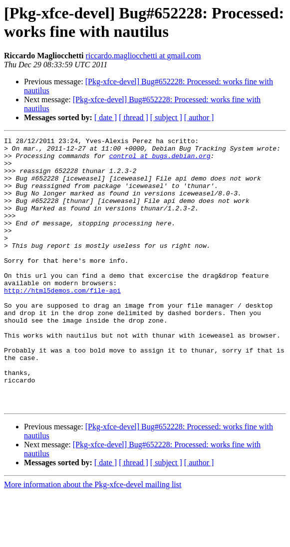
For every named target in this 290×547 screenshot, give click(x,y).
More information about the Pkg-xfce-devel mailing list (92, 538)
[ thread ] (133, 117)
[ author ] (199, 117)
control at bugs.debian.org (160, 160)
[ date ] (105, 117)
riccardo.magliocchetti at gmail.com (143, 55)
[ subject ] (166, 117)
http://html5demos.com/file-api (62, 321)
